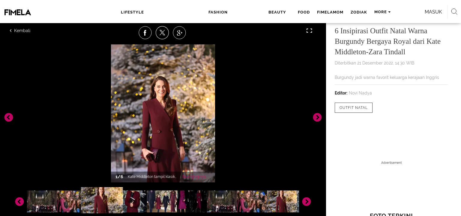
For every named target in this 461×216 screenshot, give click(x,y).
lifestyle (140, 12)
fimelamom (251, 12)
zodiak (279, 12)
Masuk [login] (368, 12)
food (225, 12)
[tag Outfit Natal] (353, 107)
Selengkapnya (194, 177)
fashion (174, 12)
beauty (202, 12)
